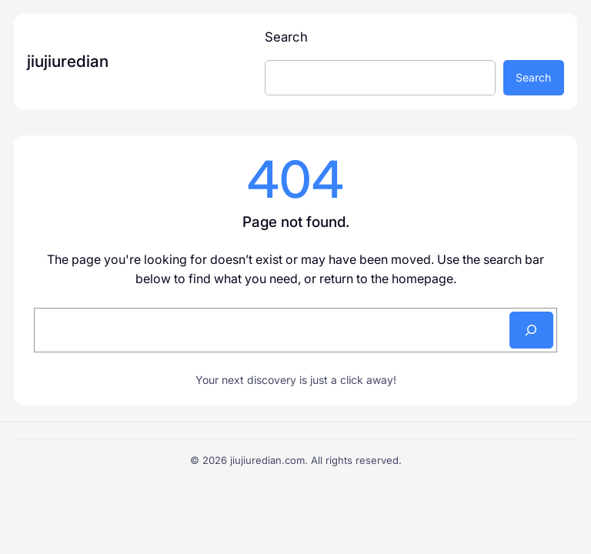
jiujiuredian (68, 61)
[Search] (531, 330)
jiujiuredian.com (267, 460)
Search (286, 37)
